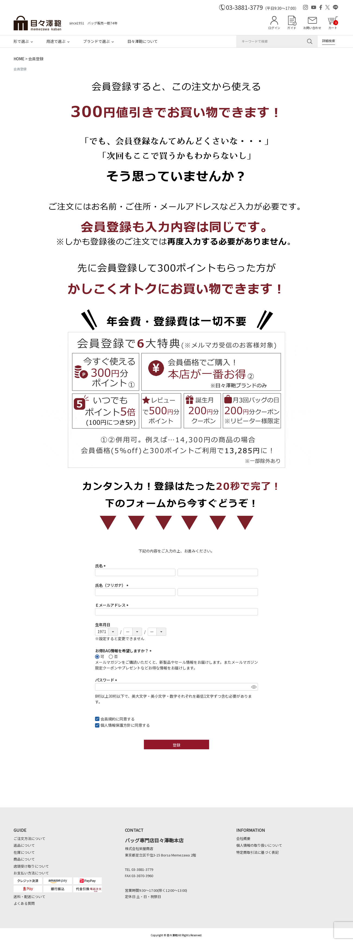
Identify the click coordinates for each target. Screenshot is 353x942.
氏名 (101, 565)
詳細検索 (328, 40)
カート (333, 25)
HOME (19, 58)
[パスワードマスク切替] (254, 686)
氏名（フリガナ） (112, 585)
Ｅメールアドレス (112, 605)
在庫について (24, 852)
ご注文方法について (29, 838)
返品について (24, 845)
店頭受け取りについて (31, 866)
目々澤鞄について (142, 41)
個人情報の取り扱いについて (259, 845)
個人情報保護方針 (115, 725)
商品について (24, 859)
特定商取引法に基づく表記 (257, 852)
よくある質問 (24, 903)
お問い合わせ (312, 28)
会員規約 (108, 719)
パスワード (107, 680)
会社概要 (243, 838)
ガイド (291, 28)
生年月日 (102, 624)
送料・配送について (29, 896)
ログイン (274, 28)
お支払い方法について (31, 872)
